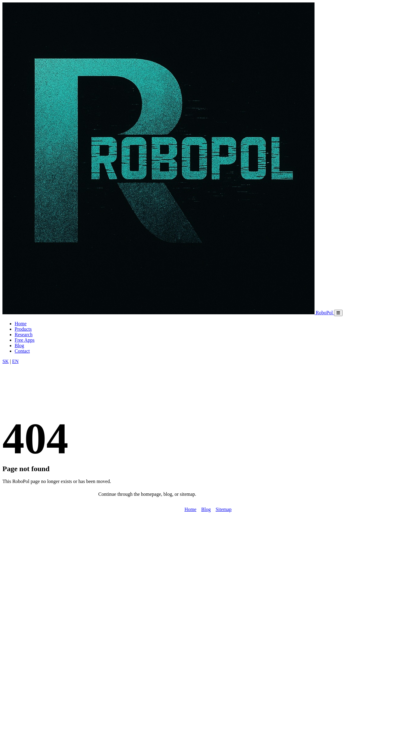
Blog (19, 345)
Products (23, 329)
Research (24, 334)
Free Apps (24, 340)
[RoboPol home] (168, 312)
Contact (22, 351)
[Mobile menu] (338, 313)
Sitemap (223, 509)
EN (15, 361)
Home (21, 323)
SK (5, 361)
